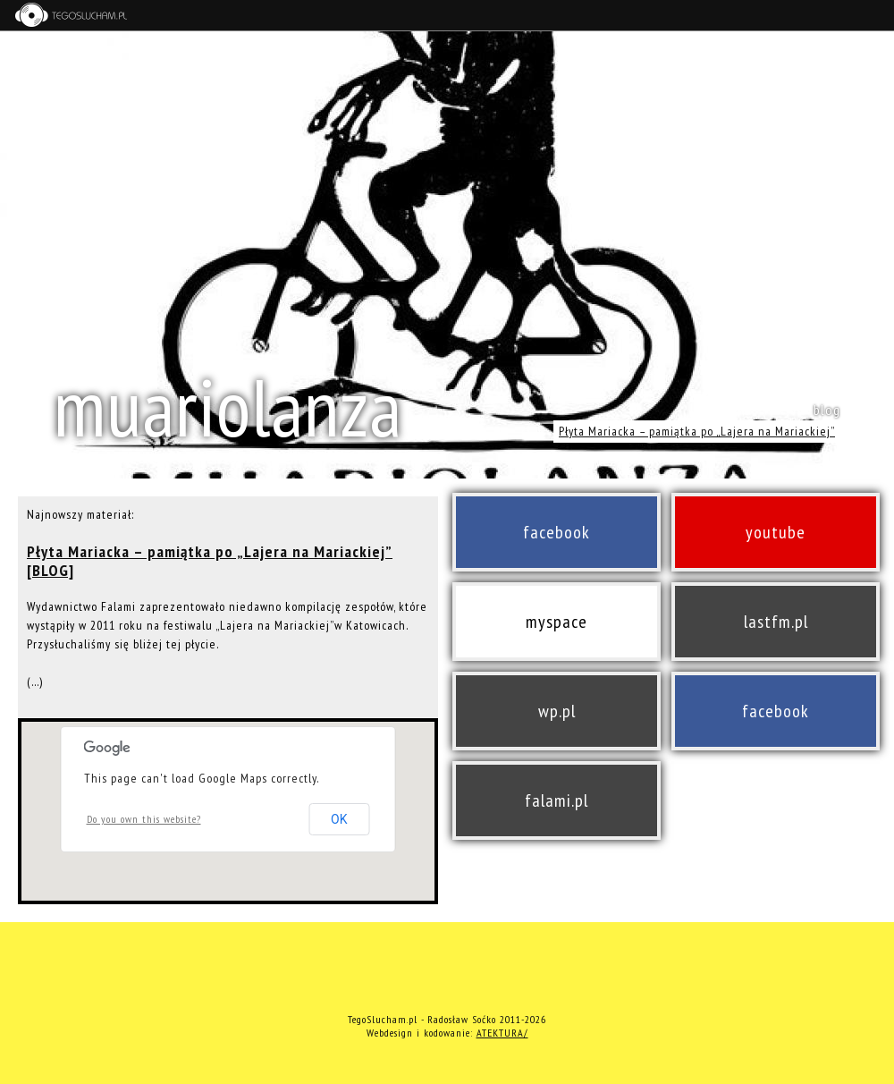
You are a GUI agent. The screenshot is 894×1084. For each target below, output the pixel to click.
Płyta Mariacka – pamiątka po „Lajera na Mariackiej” (697, 431)
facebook (556, 532)
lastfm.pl (776, 621)
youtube (775, 532)
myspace (556, 621)
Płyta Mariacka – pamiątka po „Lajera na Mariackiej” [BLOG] (209, 561)
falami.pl (556, 800)
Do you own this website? (144, 819)
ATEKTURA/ (502, 1032)
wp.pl (557, 711)
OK (339, 819)
